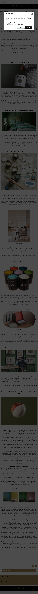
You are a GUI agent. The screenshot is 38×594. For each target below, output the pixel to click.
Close (21, 27)
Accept (28, 27)
